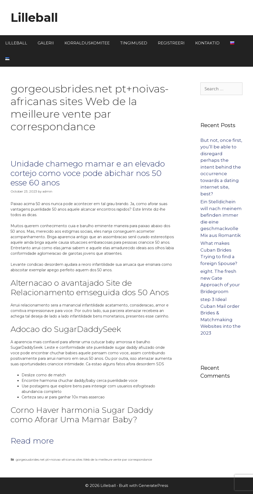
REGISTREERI (171, 42)
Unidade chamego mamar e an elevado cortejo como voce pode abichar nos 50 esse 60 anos (88, 173)
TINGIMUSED (133, 42)
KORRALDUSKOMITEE (87, 42)
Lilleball (34, 17)
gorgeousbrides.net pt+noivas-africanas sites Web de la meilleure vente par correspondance (84, 459)
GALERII (46, 42)
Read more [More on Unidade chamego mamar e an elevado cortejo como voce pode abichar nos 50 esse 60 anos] (32, 441)
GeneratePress (153, 485)
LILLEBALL (16, 42)
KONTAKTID (207, 42)
